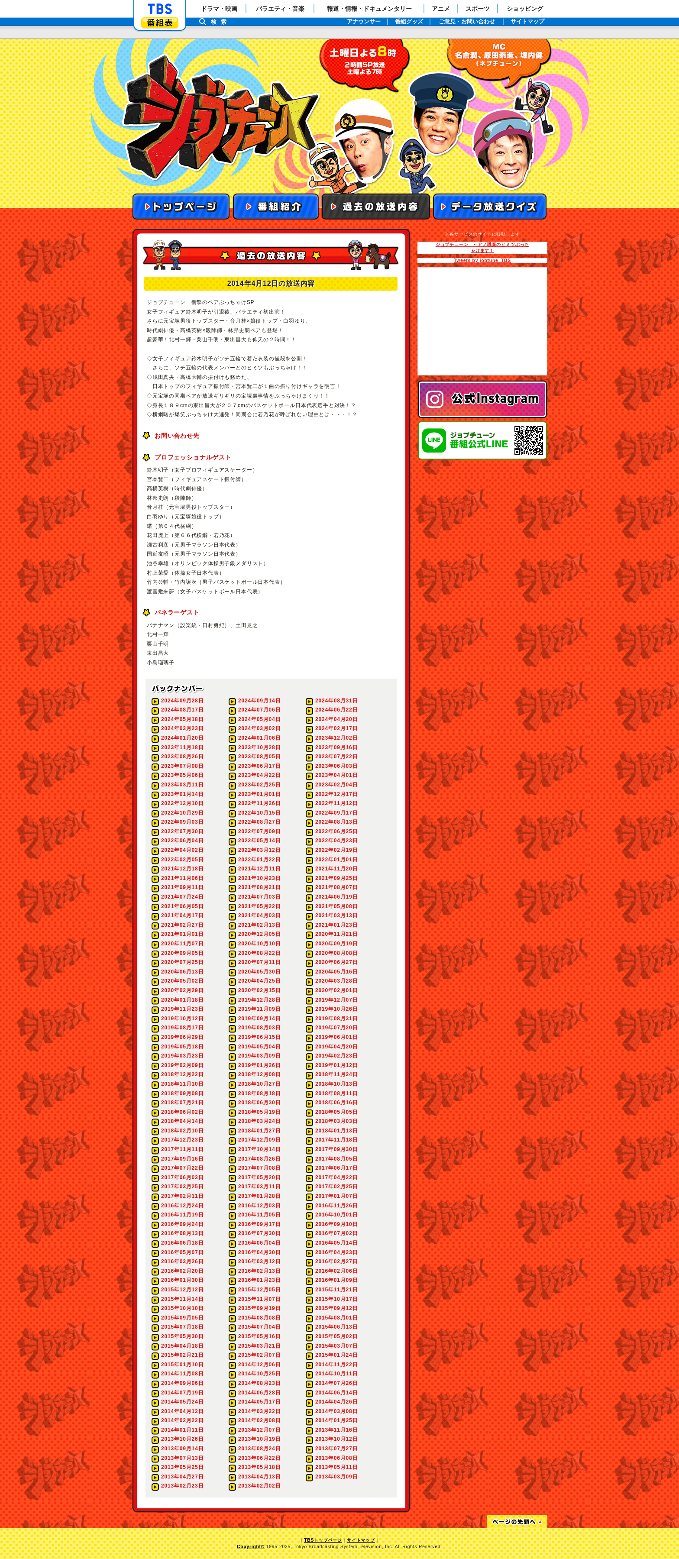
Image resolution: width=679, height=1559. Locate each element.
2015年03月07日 (336, 1346)
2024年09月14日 (259, 701)
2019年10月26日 (336, 1009)
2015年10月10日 (182, 1308)
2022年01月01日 (336, 860)
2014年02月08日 (259, 1420)
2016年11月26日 (336, 1206)
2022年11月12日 (336, 803)
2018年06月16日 (336, 1103)
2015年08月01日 (336, 1318)
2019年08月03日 (259, 1028)
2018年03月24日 (259, 1121)
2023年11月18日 (182, 747)
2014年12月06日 (259, 1365)
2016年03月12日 (259, 1261)
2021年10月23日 (259, 878)
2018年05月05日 (336, 1112)
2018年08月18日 (259, 1093)
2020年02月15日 (259, 990)
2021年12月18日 (182, 869)
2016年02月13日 (259, 1271)
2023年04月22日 (259, 775)
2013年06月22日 (259, 1458)
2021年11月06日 (182, 878)
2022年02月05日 (182, 860)
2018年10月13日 (336, 1084)
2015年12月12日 (182, 1290)
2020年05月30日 (259, 972)
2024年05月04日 (259, 719)
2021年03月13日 (336, 915)
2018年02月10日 (182, 1131)
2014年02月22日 (182, 1420)
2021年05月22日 (259, 906)
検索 (221, 22)
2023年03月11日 (182, 785)
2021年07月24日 (182, 897)
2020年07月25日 (182, 962)
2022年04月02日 (182, 850)
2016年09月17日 (259, 1224)
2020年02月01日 (336, 990)
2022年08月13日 (336, 822)
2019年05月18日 (182, 1047)
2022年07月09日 (259, 831)
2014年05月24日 (182, 1402)
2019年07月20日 (336, 1028)
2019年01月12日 (336, 1065)
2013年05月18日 (259, 1467)
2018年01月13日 (336, 1131)
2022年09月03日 (182, 822)
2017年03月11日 (259, 1187)
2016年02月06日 (336, 1271)
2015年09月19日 (259, 1308)
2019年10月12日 (182, 1019)
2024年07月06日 (259, 710)
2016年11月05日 (259, 1215)
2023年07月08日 (182, 766)
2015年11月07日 (259, 1299)
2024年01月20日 (182, 738)
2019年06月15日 (259, 1037)
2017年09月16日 (182, 1159)
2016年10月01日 (336, 1215)
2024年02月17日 (336, 728)
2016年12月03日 (259, 1206)
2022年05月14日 (259, 841)
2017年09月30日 (336, 1149)
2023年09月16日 (336, 747)
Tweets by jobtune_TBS (482, 260)
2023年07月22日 (336, 757)
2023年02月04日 (336, 785)
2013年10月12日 (336, 1439)
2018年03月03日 (336, 1121)
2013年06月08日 (336, 1458)
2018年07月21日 (182, 1103)
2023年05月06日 (182, 775)
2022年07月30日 (182, 831)
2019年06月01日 (336, 1037)
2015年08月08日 (259, 1318)
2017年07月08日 (259, 1168)
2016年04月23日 (336, 1252)
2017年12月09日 (259, 1140)
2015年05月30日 (182, 1336)
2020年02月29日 (182, 990)
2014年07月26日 (336, 1383)
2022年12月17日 (336, 794)
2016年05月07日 (182, 1252)
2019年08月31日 (336, 1019)
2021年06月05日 (182, 906)
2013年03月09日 (336, 1477)
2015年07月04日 (259, 1327)
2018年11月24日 (336, 1074)
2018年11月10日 (182, 1084)
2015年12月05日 (259, 1290)
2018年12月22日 (182, 1074)
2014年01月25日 (336, 1420)
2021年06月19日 (336, 897)
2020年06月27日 (336, 962)
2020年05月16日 (336, 972)
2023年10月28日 (259, 747)
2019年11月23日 (182, 1009)
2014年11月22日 (336, 1365)
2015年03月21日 (259, 1346)
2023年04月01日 (336, 775)
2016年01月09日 (336, 1280)
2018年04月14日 (182, 1121)
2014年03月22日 (259, 1411)
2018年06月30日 (259, 1103)
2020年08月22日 (259, 953)
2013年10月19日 (259, 1439)
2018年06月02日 (182, 1112)
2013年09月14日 (182, 1449)
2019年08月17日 (182, 1028)
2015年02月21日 (182, 1355)
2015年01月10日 (182, 1365)
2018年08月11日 (336, 1093)
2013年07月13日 (182, 1458)
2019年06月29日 (182, 1037)
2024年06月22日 (336, 710)
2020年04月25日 (259, 981)
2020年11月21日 (336, 934)
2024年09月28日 (182, 701)
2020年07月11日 (259, 962)
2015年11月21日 (336, 1290)
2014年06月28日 (259, 1393)
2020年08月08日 (336, 953)
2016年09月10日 (336, 1224)
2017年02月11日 (182, 1196)
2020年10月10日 (259, 944)
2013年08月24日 (259, 1449)
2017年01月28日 (259, 1196)
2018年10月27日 (259, 1084)
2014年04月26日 (336, 1402)
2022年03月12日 (259, 850)
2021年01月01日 (182, 934)
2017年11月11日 (182, 1149)
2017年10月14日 (259, 1149)
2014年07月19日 (182, 1393)
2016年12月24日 (182, 1206)
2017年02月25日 (336, 1187)
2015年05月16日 (259, 1336)
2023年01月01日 (259, 794)
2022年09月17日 (336, 813)
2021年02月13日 (259, 925)
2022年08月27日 (259, 822)
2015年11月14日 (182, 1299)
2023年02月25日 (259, 785)
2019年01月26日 (259, 1065)
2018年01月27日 (259, 1131)
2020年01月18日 (182, 1000)
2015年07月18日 (182, 1327)
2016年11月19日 (182, 1215)
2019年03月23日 (182, 1056)
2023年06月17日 (259, 766)
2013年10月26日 (182, 1439)
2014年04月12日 (182, 1411)
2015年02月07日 (259, 1355)
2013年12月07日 (259, 1430)
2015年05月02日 (336, 1336)
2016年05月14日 (336, 1243)
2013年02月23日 (182, 1486)
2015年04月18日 (182, 1346)
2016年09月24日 (182, 1224)
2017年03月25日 (182, 1187)
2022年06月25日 (336, 831)
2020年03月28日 (336, 981)
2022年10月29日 (182, 813)
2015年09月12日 (336, 1308)
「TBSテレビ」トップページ (159, 9)
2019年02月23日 (336, 1056)
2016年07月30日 (259, 1233)
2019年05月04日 (259, 1047)
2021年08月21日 (259, 887)
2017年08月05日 (336, 1159)
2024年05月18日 (182, 719)
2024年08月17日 (182, 710)
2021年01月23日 (336, 925)
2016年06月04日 (259, 1243)
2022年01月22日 (259, 860)
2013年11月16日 (336, 1430)
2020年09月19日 (336, 944)
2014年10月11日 (336, 1374)
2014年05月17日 (259, 1402)
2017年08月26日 (259, 1159)
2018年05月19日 (259, 1112)
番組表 (159, 22)
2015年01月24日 (336, 1355)
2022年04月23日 (336, 841)
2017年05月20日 (259, 1177)
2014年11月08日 (182, 1374)
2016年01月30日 (182, 1280)
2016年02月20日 (182, 1271)
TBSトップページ (323, 1540)
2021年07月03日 (259, 897)
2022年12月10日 (182, 803)
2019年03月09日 (259, 1056)
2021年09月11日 (182, 887)
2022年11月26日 (259, 803)
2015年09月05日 (182, 1318)
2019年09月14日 (259, 1019)
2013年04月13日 (259, 1477)
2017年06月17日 (336, 1168)
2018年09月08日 (182, 1093)
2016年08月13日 (182, 1233)
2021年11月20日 (336, 869)
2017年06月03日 (182, 1177)
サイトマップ (361, 1540)
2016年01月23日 (259, 1280)
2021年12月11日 (259, 869)
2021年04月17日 (182, 915)
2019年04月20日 (336, 1047)
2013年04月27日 (182, 1477)
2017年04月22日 (336, 1177)
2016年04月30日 (259, 1252)
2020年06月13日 (182, 972)
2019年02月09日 (182, 1065)
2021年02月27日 (182, 925)
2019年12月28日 (259, 1000)
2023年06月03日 (336, 766)
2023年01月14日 (182, 794)
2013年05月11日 (336, 1467)
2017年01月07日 (336, 1196)
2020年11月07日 (182, 944)
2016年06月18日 (182, 1243)
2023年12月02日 (336, 738)
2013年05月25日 (182, 1467)
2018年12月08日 (259, 1074)
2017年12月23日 (182, 1140)
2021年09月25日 (336, 878)
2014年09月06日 (182, 1383)
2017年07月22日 (182, 1168)
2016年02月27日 (336, 1261)
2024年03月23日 (182, 728)
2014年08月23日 (259, 1383)
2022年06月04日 (182, 841)
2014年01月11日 (182, 1430)
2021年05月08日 (336, 906)
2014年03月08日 (336, 1411)
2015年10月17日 (336, 1299)
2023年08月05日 (259, 757)
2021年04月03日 (259, 915)
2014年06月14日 (336, 1393)
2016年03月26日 (182, 1261)
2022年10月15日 (259, 813)
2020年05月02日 (182, 981)
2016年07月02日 (336, 1233)
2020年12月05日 (259, 934)
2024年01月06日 (259, 738)
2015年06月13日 (336, 1327)
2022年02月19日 (336, 850)
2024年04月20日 (336, 719)
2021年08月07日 (336, 887)
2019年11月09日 (259, 1009)
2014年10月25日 (259, 1374)
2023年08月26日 (182, 757)
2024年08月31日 (336, 701)
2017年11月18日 (336, 1140)
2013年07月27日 (336, 1449)
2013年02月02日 (259, 1486)
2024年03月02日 (259, 728)
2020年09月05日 (182, 953)
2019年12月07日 (336, 1000)
